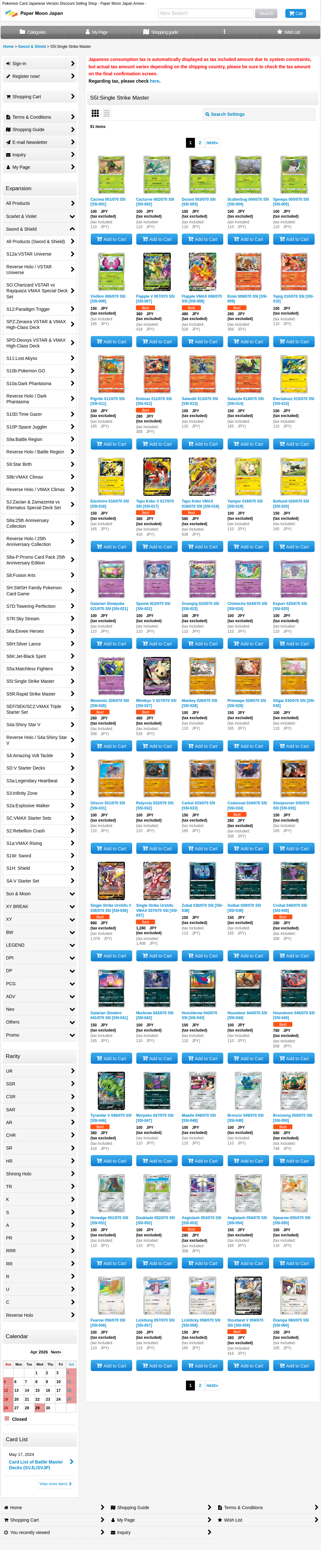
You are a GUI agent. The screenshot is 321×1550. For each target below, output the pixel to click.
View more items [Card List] (55, 1484)
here (155, 81)
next (212, 142)
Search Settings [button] (225, 114)
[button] (224, 32)
